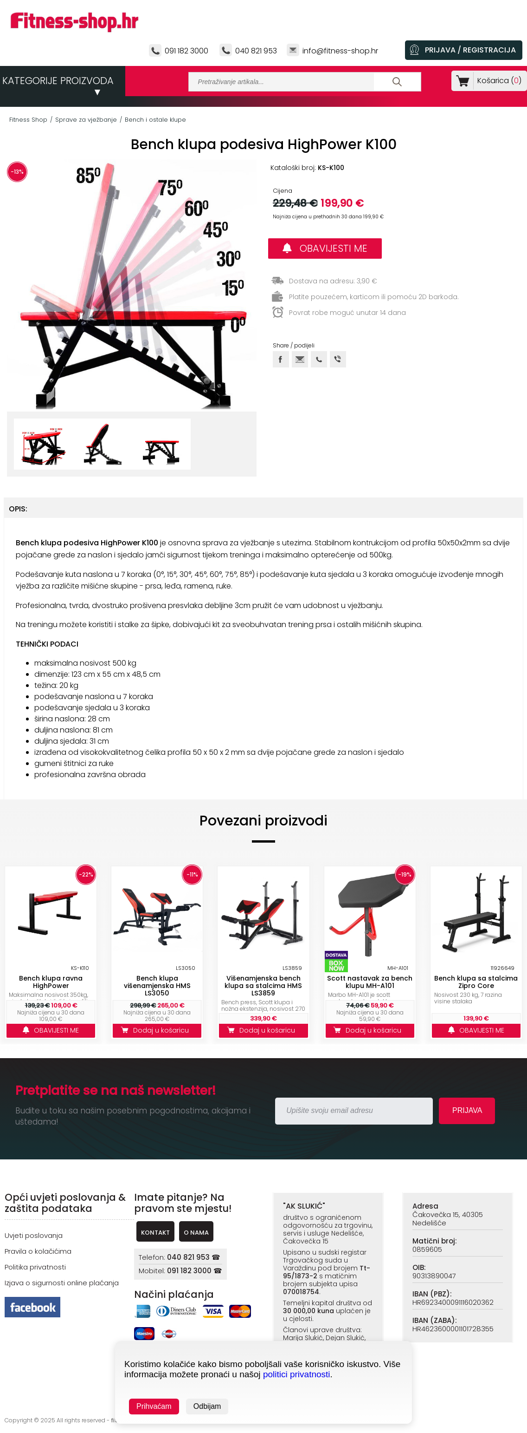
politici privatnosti (296, 1374)
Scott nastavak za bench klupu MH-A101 (369, 982)
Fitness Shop (28, 119)
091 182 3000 (186, 51)
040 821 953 (256, 51)
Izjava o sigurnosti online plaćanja (62, 1283)
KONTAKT (155, 1232)
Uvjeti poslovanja (34, 1235)
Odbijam (207, 1406)
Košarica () (497, 80)
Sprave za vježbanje (86, 119)
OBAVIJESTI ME (325, 248)
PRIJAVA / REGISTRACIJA (470, 50)
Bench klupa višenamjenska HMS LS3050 (157, 986)
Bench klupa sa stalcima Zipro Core (476, 982)
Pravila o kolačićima (38, 1251)
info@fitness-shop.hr (340, 51)
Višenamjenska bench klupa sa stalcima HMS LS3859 (263, 986)
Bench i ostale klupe (155, 119)
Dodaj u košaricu (157, 1030)
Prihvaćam (154, 1406)
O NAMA (196, 1232)
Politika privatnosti (35, 1267)
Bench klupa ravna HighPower (51, 982)
